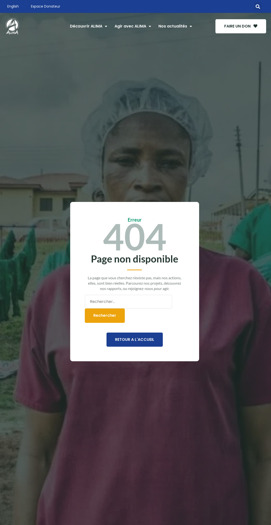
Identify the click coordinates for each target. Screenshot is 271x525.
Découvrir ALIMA (88, 26)
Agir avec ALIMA (133, 26)
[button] (258, 6)
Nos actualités (175, 26)
